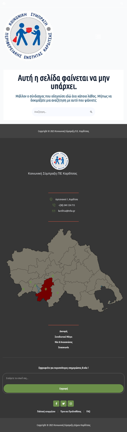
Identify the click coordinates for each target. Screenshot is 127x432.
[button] (121, 3)
